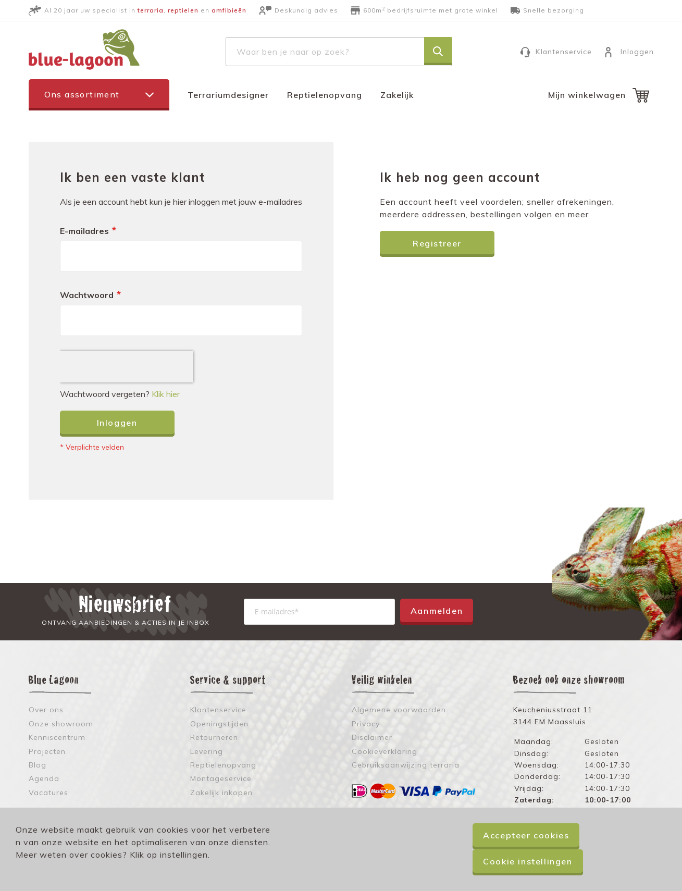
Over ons (46, 709)
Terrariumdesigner (228, 95)
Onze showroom (61, 723)
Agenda (44, 778)
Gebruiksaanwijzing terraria (406, 765)
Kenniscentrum (57, 737)
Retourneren (214, 737)
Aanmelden (437, 610)
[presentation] (126, 366)
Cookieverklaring (384, 751)
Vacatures (48, 792)
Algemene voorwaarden (399, 709)
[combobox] (339, 51)
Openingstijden (219, 723)
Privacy (366, 723)
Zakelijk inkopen (221, 792)
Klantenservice (564, 51)
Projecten (47, 751)
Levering (206, 751)
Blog (37, 765)
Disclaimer (372, 737)
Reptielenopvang (324, 95)
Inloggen (637, 51)
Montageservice (221, 778)
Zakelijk (397, 95)
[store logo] (84, 49)
